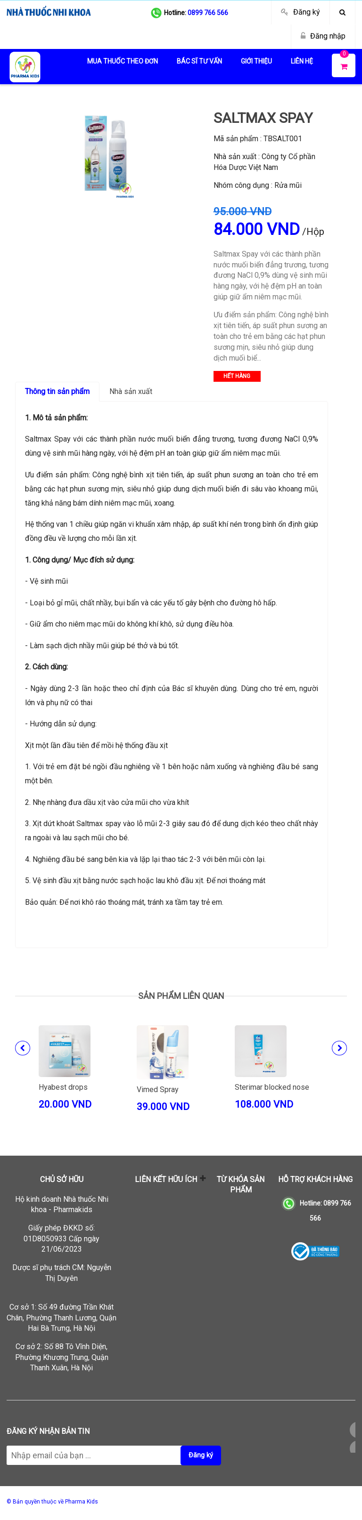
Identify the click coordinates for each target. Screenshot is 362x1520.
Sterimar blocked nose (272, 1087)
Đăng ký (306, 12)
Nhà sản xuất (130, 391)
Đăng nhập (328, 36)
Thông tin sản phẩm (57, 391)
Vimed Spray (158, 1089)
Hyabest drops (63, 1087)
